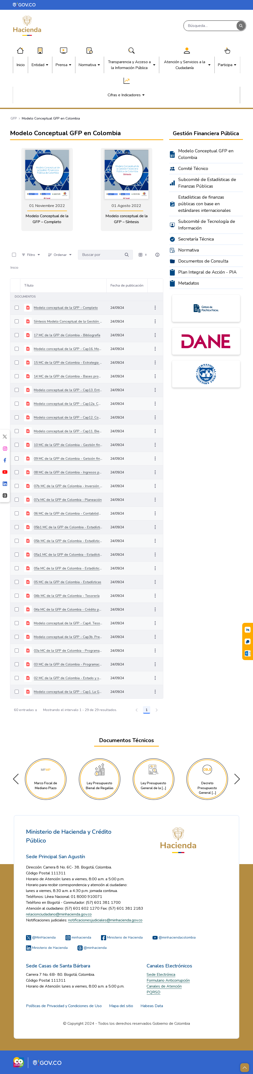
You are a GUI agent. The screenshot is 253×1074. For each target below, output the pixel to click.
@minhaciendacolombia (174, 937)
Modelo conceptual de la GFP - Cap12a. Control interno (68, 403)
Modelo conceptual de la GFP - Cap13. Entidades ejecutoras (68, 390)
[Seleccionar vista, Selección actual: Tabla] (143, 255)
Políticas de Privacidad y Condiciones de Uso (64, 1006)
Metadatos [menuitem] (188, 283)
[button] (237, 779)
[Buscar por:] (99, 255)
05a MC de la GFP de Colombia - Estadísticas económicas (68, 568)
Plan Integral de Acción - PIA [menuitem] (207, 272)
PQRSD (153, 992)
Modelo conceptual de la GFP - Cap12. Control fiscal (68, 417)
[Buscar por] (127, 255)
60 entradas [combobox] (27, 710)
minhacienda (78, 937)
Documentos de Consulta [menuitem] (203, 261)
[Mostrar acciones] (155, 308)
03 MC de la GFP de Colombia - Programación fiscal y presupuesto (68, 664)
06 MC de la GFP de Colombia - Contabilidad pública (68, 513)
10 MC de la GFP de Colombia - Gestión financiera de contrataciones (68, 445)
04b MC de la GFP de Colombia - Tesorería (67, 595)
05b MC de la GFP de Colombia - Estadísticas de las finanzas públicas (68, 541)
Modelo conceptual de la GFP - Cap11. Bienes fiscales (68, 431)
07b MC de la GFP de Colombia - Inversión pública (68, 486)
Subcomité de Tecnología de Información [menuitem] (206, 224)
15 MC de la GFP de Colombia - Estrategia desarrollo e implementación (68, 362)
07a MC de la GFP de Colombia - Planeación (68, 499)
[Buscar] (210, 26)
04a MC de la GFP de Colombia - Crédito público (68, 609)
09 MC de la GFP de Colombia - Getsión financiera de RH (68, 458)
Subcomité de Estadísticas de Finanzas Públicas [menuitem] (207, 183)
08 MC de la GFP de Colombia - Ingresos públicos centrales (68, 472)
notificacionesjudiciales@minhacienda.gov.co (105, 920)
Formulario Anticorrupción (168, 980)
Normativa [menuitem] (188, 250)
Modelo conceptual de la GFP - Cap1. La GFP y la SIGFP (68, 691)
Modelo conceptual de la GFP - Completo (66, 307)
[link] (47, 189)
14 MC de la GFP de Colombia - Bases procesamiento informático (68, 376)
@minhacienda (92, 947)
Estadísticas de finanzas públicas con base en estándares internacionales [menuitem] (204, 203)
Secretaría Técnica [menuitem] (196, 239)
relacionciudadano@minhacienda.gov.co (59, 914)
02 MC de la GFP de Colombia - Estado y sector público (68, 678)
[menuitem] (20, 65)
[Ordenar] (60, 255)
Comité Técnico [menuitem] (193, 168)
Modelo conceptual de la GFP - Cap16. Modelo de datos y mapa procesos (68, 349)
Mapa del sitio (121, 1006)
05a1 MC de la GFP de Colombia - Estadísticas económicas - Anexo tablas (68, 554)
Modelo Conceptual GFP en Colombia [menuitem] (205, 154)
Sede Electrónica (161, 974)
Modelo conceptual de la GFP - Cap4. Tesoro (68, 623)
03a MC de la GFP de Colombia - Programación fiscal (68, 650)
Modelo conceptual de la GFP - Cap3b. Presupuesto (68, 637)
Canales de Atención (164, 986)
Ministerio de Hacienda (122, 937)
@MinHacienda (41, 937)
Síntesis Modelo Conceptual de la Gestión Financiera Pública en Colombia (68, 321)
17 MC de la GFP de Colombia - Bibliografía (67, 335)
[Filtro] (31, 255)
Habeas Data (151, 1006)
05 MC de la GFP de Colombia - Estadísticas (67, 582)
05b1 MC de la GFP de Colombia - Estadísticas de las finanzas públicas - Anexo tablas (68, 527)
